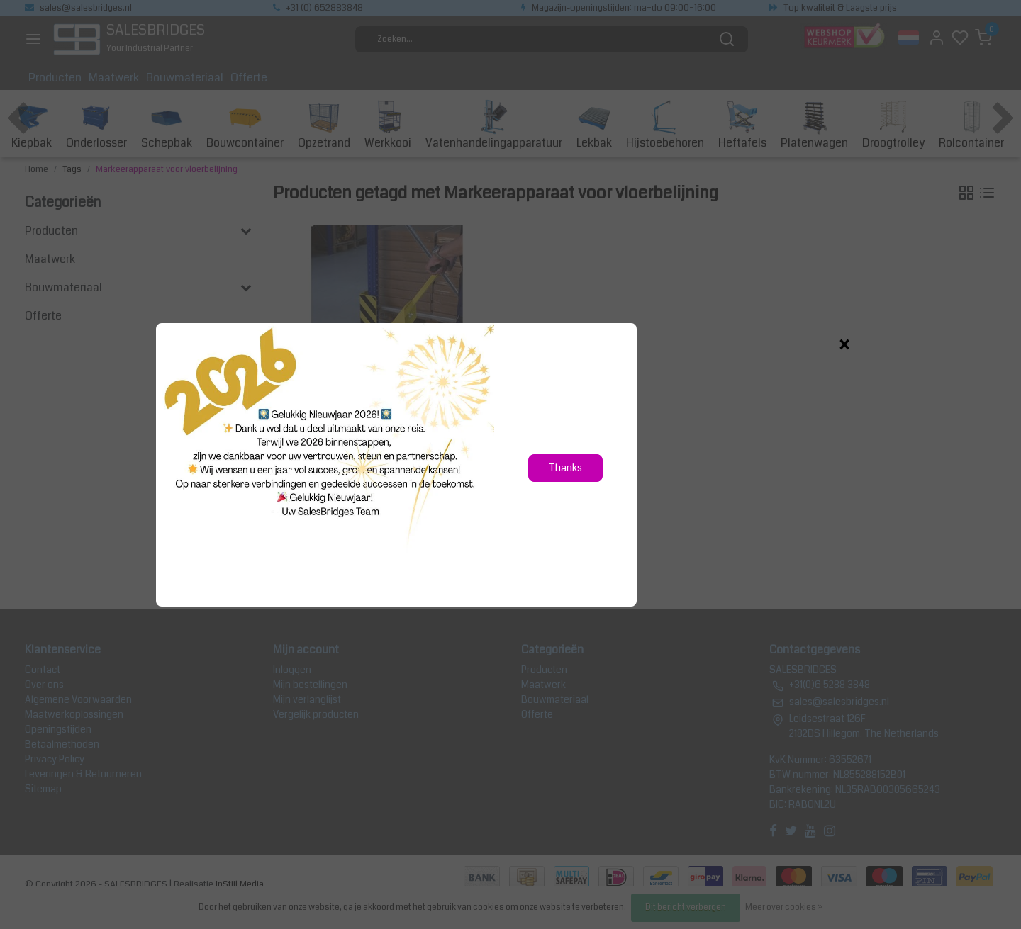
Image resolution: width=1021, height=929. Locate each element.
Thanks (565, 468)
